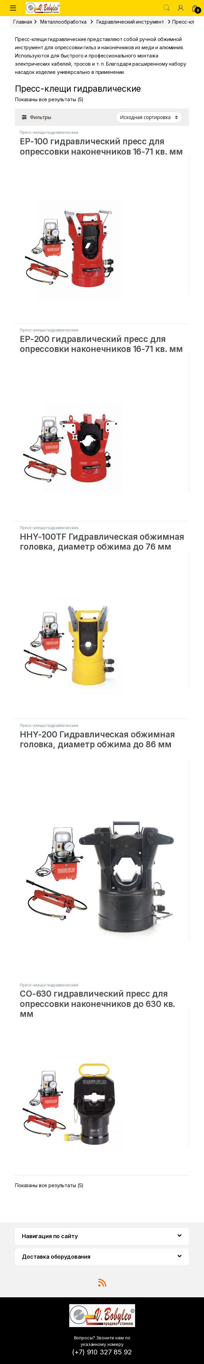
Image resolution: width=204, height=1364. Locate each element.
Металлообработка (63, 22)
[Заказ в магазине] (149, 117)
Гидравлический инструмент (130, 22)
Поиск (166, 8)
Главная (22, 22)
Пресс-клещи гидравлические (49, 132)
